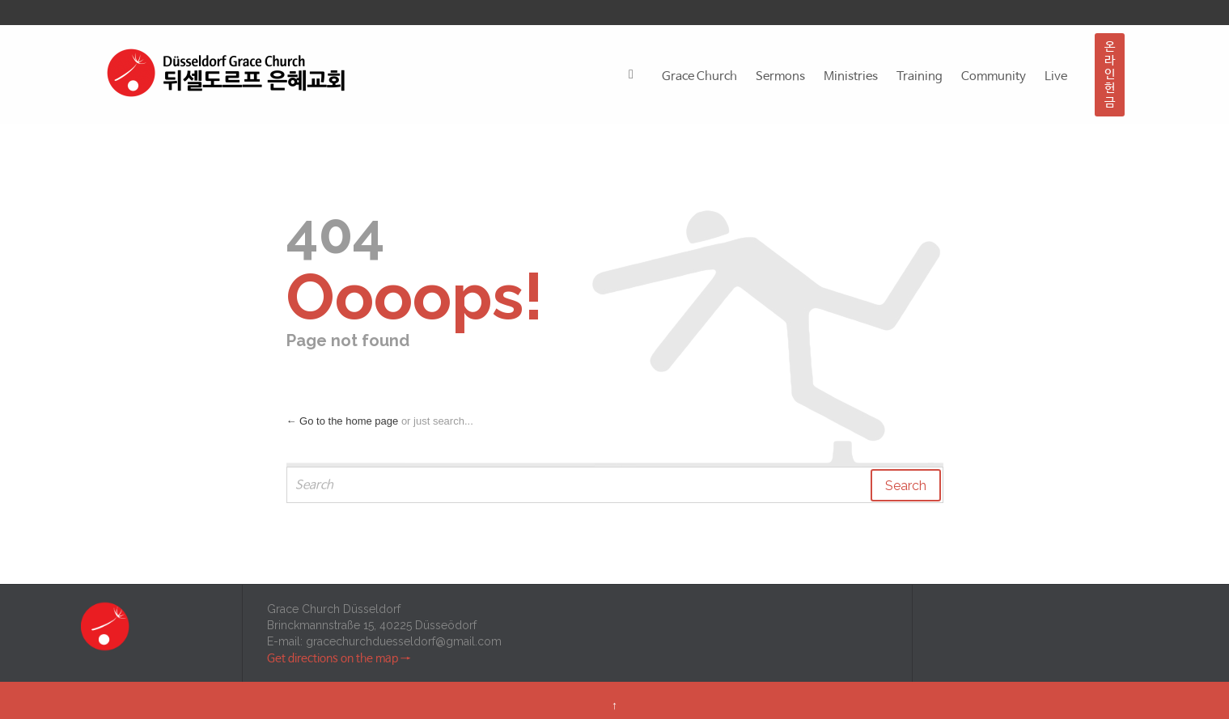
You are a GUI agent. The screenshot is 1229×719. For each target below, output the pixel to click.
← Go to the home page (342, 421)
